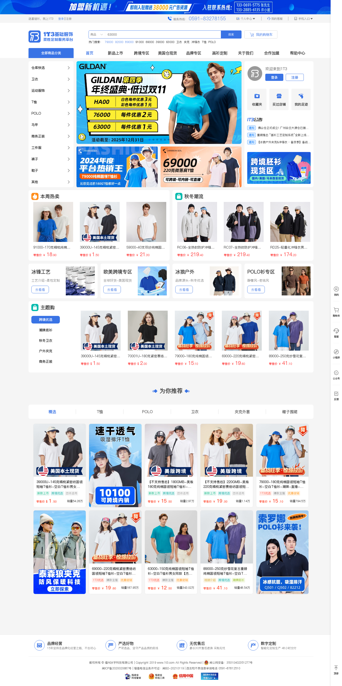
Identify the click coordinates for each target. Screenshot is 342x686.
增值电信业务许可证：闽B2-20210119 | (159, 668)
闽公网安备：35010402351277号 (231, 663)
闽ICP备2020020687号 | (117, 668)
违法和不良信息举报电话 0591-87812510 (213, 668)
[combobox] (94, 34)
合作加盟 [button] (271, 53)
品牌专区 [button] (193, 53)
